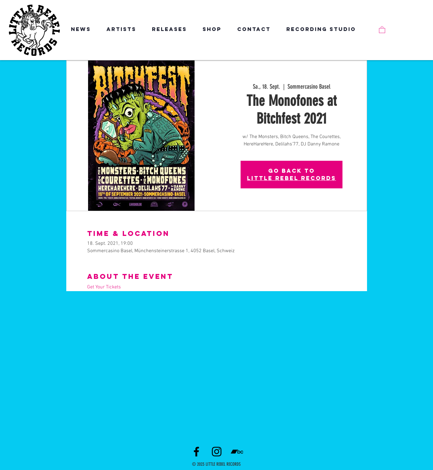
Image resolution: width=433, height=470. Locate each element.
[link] (382, 29)
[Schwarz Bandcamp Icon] (236, 451)
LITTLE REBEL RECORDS (291, 178)
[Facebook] (196, 451)
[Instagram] (216, 451)
